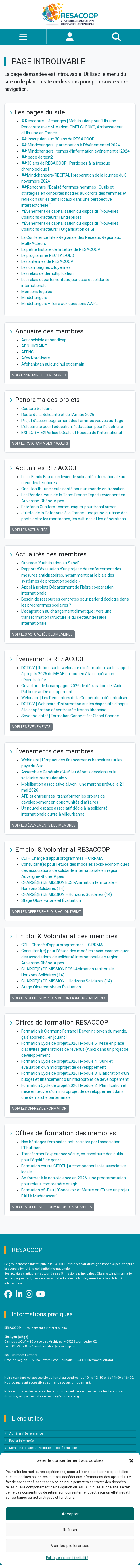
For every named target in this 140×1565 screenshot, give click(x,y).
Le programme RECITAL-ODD (47, 255)
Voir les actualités (29, 530)
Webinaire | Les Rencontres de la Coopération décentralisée (75, 697)
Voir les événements (31, 727)
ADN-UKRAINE (34, 346)
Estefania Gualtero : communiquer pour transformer (68, 507)
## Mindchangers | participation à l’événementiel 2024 (70, 145)
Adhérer (15, 1433)
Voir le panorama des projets (40, 443)
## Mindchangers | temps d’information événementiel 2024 (75, 151)
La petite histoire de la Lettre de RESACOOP (60, 249)
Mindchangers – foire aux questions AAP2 (59, 303)
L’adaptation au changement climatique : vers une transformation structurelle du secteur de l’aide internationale (66, 617)
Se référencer (34, 1433)
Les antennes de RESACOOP (47, 261)
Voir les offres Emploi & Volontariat (46, 912)
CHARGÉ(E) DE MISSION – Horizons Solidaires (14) (66, 894)
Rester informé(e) (22, 1441)
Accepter (70, 1514)
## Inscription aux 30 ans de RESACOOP (58, 139)
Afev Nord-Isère (35, 358)
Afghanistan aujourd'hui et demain (52, 364)
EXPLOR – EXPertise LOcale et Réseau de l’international (71, 432)
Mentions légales (36, 291)
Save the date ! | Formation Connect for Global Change (70, 716)
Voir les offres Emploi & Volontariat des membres (59, 998)
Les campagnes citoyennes (46, 267)
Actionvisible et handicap (43, 340)
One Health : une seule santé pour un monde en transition (73, 489)
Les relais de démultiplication (47, 273)
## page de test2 (37, 157)
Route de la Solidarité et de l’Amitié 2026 (57, 414)
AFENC (27, 352)
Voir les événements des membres (43, 825)
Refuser (70, 1529)
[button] (131, 1460)
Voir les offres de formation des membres (52, 1207)
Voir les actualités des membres (42, 634)
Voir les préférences (70, 1545)
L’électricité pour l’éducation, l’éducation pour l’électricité (72, 426)
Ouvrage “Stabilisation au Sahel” (50, 563)
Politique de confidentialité (67, 1558)
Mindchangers (34, 297)
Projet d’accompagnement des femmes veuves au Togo (72, 420)
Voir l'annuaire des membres (39, 375)
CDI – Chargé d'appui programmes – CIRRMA (62, 858)
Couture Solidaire (37, 408)
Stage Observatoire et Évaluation (51, 900)
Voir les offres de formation (39, 1109)
